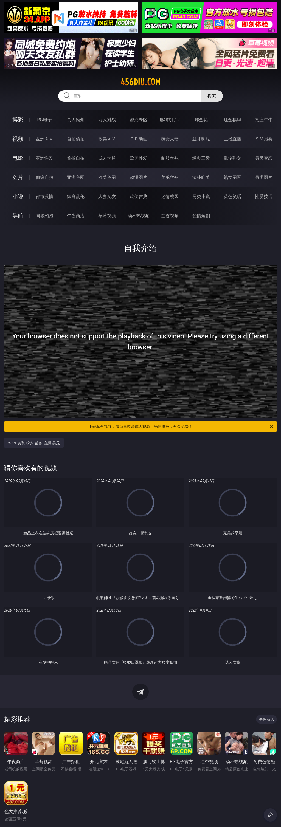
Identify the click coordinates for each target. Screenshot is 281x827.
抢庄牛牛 (263, 120)
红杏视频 (170, 216)
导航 (17, 215)
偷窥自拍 (44, 177)
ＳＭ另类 (263, 139)
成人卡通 (107, 158)
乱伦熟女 (232, 158)
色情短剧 (201, 216)
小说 (17, 196)
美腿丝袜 (170, 177)
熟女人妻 (170, 139)
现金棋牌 (232, 120)
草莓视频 (107, 216)
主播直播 (232, 139)
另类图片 (263, 177)
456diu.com (140, 82)
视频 (17, 138)
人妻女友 (107, 196)
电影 (17, 158)
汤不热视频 (139, 216)
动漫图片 (138, 177)
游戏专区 (138, 120)
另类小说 (201, 196)
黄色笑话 (232, 196)
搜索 (211, 96)
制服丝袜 (170, 158)
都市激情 (44, 196)
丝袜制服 (201, 139)
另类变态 (263, 158)
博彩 (17, 119)
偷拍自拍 (76, 158)
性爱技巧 (263, 196)
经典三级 (201, 158)
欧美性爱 (138, 158)
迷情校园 (170, 196)
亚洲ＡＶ (44, 139)
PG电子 (44, 120)
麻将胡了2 (170, 120)
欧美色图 (107, 177)
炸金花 (201, 120)
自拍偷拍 (76, 139)
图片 (17, 177)
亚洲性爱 (44, 158)
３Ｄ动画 (138, 139)
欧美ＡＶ (107, 139)
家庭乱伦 (76, 196)
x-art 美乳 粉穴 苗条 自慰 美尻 (34, 442)
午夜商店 (76, 216)
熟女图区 (232, 177)
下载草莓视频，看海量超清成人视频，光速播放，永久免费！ (181, 426)
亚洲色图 (76, 177)
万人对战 (107, 120)
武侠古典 (138, 196)
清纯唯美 (201, 177)
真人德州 (76, 120)
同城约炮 (44, 216)
